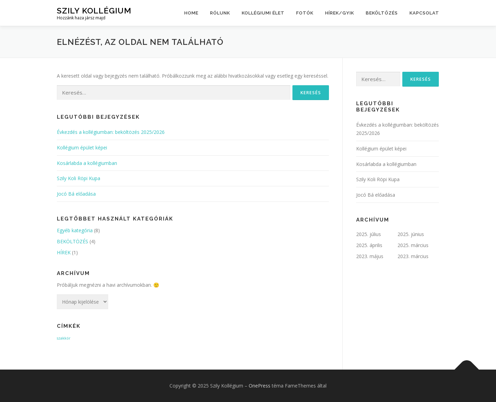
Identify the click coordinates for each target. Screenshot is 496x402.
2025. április (369, 245)
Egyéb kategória (75, 230)
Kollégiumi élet (263, 13)
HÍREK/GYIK (339, 13)
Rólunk (220, 13)
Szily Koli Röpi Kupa (78, 178)
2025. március (412, 245)
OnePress (259, 385)
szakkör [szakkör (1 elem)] (64, 338)
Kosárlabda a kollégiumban (87, 163)
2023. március (412, 256)
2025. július (368, 234)
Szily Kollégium (94, 10)
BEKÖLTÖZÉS (382, 13)
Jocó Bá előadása (76, 193)
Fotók (304, 13)
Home (191, 13)
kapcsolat (424, 13)
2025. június (410, 234)
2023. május (369, 256)
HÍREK (64, 252)
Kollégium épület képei (82, 147)
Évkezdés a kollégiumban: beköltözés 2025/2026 (111, 132)
